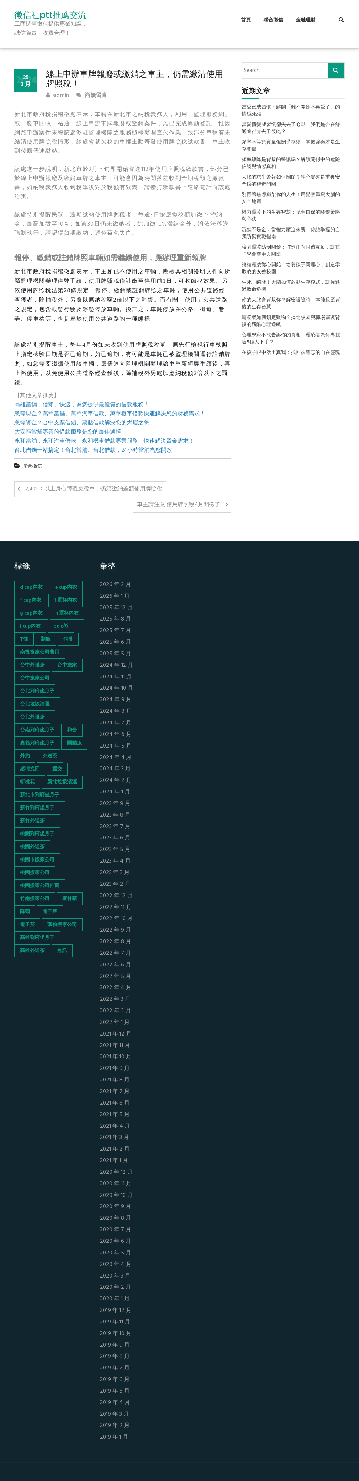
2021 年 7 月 (115, 1092)
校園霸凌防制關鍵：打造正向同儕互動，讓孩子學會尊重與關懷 (291, 251)
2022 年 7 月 (115, 954)
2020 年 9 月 (115, 1207)
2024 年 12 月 (116, 666)
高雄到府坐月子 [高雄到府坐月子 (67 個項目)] (37, 938)
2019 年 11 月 (115, 1322)
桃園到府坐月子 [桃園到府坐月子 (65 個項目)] (37, 834)
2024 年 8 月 (115, 712)
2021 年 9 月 (115, 1069)
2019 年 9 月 (115, 1345)
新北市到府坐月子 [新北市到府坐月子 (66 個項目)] (39, 795)
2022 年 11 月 (115, 908)
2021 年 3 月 (114, 1138)
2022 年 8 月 (115, 942)
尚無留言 (91, 96)
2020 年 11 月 (115, 1184)
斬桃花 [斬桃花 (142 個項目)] (27, 782)
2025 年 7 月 (115, 631)
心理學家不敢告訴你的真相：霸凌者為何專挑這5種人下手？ (291, 339)
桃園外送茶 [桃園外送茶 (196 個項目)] (32, 847)
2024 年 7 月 (115, 723)
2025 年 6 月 (115, 642)
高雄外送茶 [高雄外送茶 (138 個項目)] (32, 951)
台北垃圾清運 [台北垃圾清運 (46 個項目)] (35, 704)
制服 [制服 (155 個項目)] (46, 639)
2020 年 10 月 (116, 1196)
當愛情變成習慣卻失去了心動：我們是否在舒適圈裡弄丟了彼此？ (291, 128)
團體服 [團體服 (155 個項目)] (74, 743)
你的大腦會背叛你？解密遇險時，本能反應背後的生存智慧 (291, 304)
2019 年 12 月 (115, 1311)
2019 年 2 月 (115, 1426)
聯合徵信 (273, 20)
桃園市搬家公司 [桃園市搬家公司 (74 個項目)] (37, 860)
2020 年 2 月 (115, 1288)
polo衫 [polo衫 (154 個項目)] (60, 626)
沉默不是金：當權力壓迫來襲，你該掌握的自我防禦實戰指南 (291, 234)
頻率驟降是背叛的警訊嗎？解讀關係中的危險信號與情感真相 (291, 163)
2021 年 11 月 (115, 1046)
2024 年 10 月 (116, 688)
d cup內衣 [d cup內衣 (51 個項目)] (31, 587)
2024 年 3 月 (115, 769)
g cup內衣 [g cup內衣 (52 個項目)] (31, 613)
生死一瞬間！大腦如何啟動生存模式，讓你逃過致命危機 (291, 286)
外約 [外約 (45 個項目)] (25, 756)
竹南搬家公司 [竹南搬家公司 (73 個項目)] (35, 899)
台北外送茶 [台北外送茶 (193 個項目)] (32, 717)
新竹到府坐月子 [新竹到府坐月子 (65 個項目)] (37, 808)
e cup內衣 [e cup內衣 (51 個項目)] (66, 587)
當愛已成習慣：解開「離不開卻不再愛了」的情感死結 (291, 111)
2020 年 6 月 (115, 1242)
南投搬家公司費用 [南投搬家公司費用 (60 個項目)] (39, 652)
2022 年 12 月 (116, 896)
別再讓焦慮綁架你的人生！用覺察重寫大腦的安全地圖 (291, 199)
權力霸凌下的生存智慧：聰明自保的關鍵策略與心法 (291, 216)
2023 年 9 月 (115, 804)
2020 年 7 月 (115, 1230)
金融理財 (305, 20)
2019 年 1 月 (114, 1437)
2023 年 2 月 (115, 884)
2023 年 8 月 (115, 815)
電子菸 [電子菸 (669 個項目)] (27, 925)
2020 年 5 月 (115, 1253)
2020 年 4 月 (115, 1265)
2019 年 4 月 (115, 1403)
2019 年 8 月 (115, 1357)
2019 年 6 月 (115, 1380)
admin (57, 96)
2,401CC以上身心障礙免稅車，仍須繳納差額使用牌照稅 (93, 489)
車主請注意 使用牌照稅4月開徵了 (178, 504)
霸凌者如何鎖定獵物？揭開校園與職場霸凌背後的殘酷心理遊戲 (291, 321)
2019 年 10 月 (115, 1334)
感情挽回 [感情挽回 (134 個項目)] (30, 769)
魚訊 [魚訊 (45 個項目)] (62, 951)
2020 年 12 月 (116, 1172)
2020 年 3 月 (115, 1276)
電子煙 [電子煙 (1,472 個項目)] (50, 912)
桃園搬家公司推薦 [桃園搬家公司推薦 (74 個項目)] (39, 886)
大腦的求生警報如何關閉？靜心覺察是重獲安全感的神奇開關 (291, 181)
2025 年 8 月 (115, 619)
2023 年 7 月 (115, 827)
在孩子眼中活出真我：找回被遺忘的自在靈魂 (291, 352)
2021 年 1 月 (114, 1161)
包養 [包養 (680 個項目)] (68, 639)
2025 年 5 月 (115, 654)
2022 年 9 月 (115, 930)
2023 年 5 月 (115, 850)
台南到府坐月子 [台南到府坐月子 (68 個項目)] (37, 730)
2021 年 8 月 (115, 1080)
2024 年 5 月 (115, 746)
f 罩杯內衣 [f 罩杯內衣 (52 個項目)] (65, 600)
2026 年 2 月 (115, 585)
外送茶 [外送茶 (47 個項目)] (50, 756)
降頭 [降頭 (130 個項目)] (25, 912)
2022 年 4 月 (115, 988)
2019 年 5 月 (115, 1391)
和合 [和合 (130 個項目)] (72, 730)
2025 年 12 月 (116, 608)
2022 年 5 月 (115, 977)
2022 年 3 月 (115, 1000)
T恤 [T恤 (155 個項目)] (24, 639)
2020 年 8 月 (115, 1218)
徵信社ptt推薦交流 (50, 15)
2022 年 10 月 (116, 919)
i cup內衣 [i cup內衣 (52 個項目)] (30, 626)
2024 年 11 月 (116, 677)
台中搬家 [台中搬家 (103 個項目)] (67, 665)
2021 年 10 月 (115, 1057)
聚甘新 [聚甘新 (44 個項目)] (69, 899)
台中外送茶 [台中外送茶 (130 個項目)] (32, 665)
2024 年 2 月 (115, 781)
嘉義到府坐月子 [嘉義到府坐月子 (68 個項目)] (37, 743)
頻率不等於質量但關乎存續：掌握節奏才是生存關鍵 (291, 146)
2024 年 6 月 (115, 735)
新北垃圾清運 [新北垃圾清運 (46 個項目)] (62, 782)
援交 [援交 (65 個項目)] (57, 769)
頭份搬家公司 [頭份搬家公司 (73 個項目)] (62, 925)
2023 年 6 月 (115, 838)
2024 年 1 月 (115, 792)
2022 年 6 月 (115, 965)
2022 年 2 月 (115, 1011)
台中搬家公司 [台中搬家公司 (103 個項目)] (35, 678)
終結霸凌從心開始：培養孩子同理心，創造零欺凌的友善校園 (291, 269)
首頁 (246, 20)
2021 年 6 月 (115, 1103)
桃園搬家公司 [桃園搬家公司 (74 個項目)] (35, 873)
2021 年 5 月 (115, 1115)
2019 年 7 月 (115, 1368)
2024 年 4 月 (116, 758)
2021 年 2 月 (115, 1149)
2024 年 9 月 (115, 700)
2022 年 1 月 (115, 1023)
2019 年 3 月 (114, 1414)
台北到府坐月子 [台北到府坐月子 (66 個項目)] (37, 691)
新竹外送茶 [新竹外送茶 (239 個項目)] (32, 821)
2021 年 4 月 (115, 1127)
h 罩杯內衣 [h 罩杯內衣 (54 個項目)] (67, 613)
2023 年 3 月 (115, 873)
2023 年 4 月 (115, 861)
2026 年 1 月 (115, 596)
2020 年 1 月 (115, 1299)
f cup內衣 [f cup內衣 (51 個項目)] (30, 600)
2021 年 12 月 (115, 1034)
